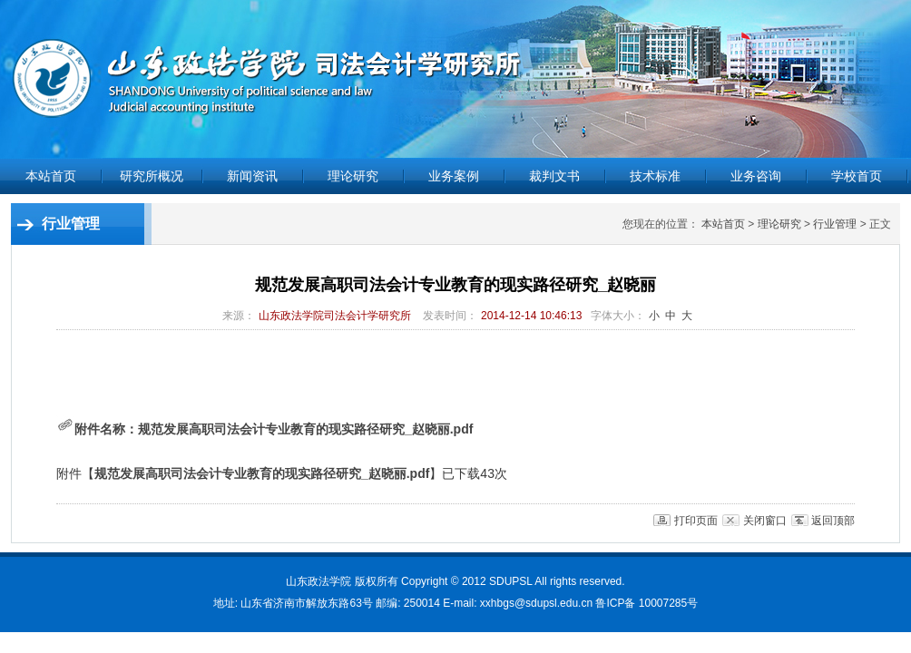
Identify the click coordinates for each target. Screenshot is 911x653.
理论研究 (779, 224)
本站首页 (50, 176)
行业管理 (835, 224)
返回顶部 (833, 520)
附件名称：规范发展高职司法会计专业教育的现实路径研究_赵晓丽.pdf (264, 429)
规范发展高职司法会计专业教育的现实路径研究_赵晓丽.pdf (261, 473)
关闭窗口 (765, 520)
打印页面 (696, 520)
